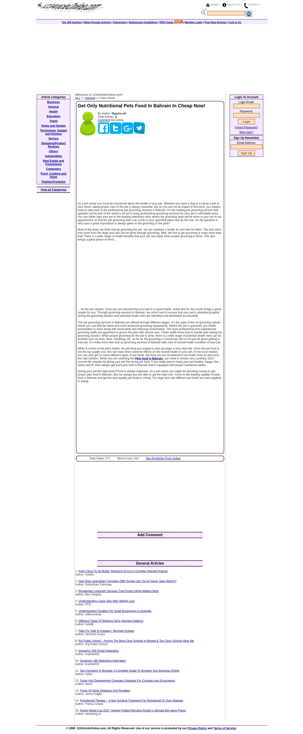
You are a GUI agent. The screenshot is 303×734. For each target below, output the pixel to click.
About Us (233, 4)
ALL (77, 98)
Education (53, 116)
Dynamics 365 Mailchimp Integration (103, 660)
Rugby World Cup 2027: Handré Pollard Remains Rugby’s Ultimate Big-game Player (133, 710)
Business (53, 102)
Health (53, 111)
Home (214, 4)
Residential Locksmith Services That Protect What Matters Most (118, 591)
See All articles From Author (163, 458)
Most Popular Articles (97, 22)
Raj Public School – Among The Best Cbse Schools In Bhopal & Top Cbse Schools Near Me (136, 641)
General (90, 98)
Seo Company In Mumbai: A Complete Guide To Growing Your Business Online (129, 670)
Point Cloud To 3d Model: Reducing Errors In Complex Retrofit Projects (123, 571)
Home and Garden (53, 125)
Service (54, 138)
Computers (53, 169)
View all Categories (54, 189)
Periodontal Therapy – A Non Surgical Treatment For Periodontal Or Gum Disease (131, 700)
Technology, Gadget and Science (53, 132)
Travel (53, 121)
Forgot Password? (246, 127)
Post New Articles (216, 22)
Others (53, 151)
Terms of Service (225, 728)
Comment (104, 120)
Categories (119, 22)
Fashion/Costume (54, 181)
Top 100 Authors (72, 22)
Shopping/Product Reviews (53, 145)
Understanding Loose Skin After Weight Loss (106, 601)
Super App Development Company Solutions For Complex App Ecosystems (127, 680)
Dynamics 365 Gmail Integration (98, 650)
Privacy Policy (197, 728)
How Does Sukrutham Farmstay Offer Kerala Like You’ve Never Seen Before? (127, 581)
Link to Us (235, 22)
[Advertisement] (151, 57)
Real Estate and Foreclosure (53, 162)
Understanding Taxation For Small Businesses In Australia (114, 611)
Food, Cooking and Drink (54, 175)
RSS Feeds (171, 22)
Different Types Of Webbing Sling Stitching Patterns (110, 621)
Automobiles (53, 156)
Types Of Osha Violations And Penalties (105, 690)
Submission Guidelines (143, 22)
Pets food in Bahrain (149, 358)
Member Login (193, 22)
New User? (246, 132)
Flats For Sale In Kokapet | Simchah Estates (106, 631)
